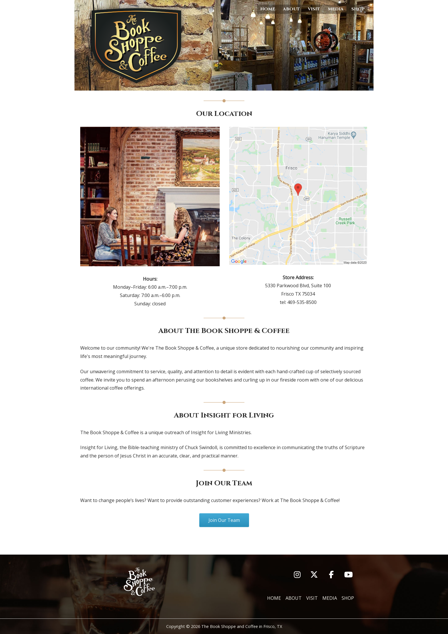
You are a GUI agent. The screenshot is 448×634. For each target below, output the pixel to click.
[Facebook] (331, 574)
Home (267, 9)
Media (336, 9)
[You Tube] (348, 574)
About (291, 9)
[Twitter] (314, 574)
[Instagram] (297, 574)
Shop (358, 9)
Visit (314, 9)
